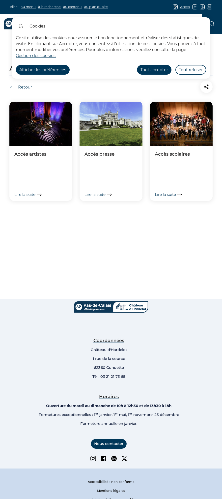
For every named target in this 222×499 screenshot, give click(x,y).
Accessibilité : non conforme (111, 482)
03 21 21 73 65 (112, 376)
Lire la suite (28, 194)
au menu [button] (28, 7)
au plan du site (96, 7)
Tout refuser (191, 69)
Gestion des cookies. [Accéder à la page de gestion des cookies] (36, 55)
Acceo (185, 7)
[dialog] (111, 48)
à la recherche (49, 7)
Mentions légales (111, 491)
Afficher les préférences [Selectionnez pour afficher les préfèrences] (42, 69)
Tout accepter (154, 69)
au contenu (72, 7)
